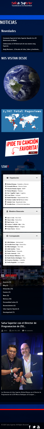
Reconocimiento (8, 306)
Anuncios (6, 282)
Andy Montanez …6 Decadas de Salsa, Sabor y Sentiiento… (21, 49)
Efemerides (6, 289)
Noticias (5, 299)
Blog (4, 285)
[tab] (22, 178)
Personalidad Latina (9, 302)
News (4, 295)
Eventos (5, 292)
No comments (29, 331)
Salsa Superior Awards (10, 309)
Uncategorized (7, 312)
